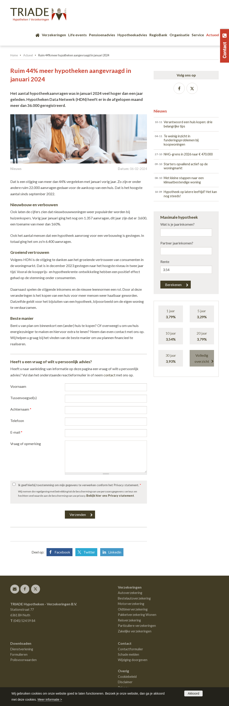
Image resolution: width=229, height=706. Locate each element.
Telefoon (17, 420)
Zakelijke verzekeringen (134, 631)
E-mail (16, 432)
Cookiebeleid (127, 676)
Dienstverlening (21, 649)
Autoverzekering (130, 593)
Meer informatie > (50, 699)
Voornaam (18, 386)
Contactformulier (130, 649)
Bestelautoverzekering (134, 598)
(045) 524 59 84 (24, 621)
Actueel (28, 55)
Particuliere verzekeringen (137, 626)
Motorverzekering (131, 604)
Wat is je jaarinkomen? (177, 224)
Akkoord (193, 693)
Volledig (202, 358)
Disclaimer (125, 682)
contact (109, 375)
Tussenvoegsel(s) (23, 398)
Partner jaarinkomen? (176, 243)
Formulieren (19, 654)
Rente (164, 261)
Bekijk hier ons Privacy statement (110, 495)
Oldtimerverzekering (133, 609)
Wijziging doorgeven (132, 660)
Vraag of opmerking (25, 443)
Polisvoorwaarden (23, 660)
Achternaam (20, 409)
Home (14, 55)
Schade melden (128, 654)
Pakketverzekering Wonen (137, 615)
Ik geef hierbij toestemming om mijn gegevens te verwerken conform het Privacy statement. (79, 485)
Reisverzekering (129, 620)
